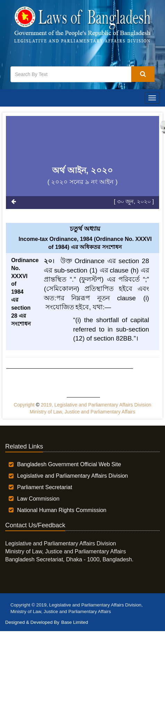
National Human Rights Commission (61, 510)
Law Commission (38, 499)
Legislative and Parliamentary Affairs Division (72, 476)
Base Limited (74, 622)
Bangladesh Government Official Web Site (69, 464)
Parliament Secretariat (44, 487)
